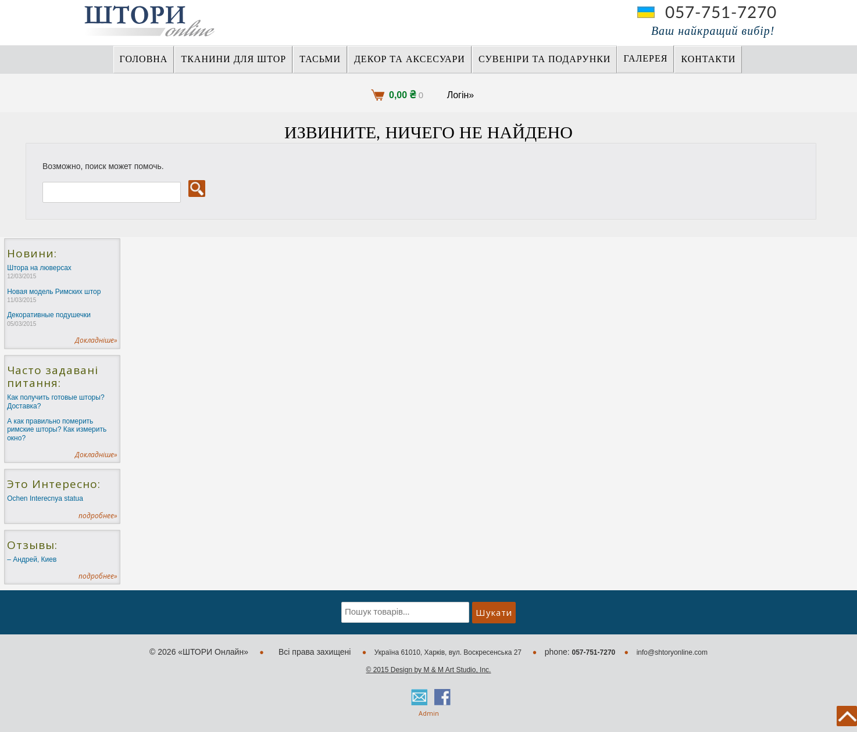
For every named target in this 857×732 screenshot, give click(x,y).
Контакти (708, 59)
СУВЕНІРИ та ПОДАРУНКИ (545, 59)
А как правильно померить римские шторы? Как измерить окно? (56, 429)
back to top (847, 716)
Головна (144, 59)
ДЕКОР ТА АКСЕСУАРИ (409, 59)
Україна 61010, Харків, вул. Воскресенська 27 (449, 652)
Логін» (460, 95)
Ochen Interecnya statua (45, 498)
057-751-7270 (721, 13)
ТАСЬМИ (320, 59)
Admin (429, 713)
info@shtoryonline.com (672, 652)
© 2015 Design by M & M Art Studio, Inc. (428, 670)
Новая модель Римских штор (54, 295)
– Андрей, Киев (31, 559)
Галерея (645, 58)
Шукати (494, 612)
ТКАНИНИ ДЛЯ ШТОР (233, 59)
